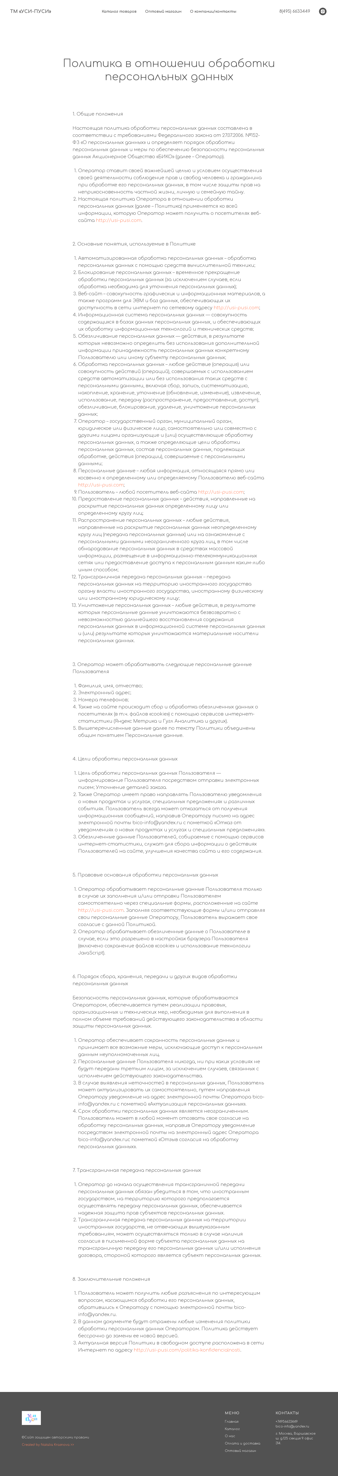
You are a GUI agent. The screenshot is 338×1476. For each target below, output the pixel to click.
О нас (230, 1436)
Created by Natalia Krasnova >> (48, 1445)
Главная (232, 1421)
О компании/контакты (213, 11)
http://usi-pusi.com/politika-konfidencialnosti (187, 1350)
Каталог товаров (119, 11)
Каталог (232, 1429)
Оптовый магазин (163, 11)
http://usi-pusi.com (118, 220)
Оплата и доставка (242, 1443)
